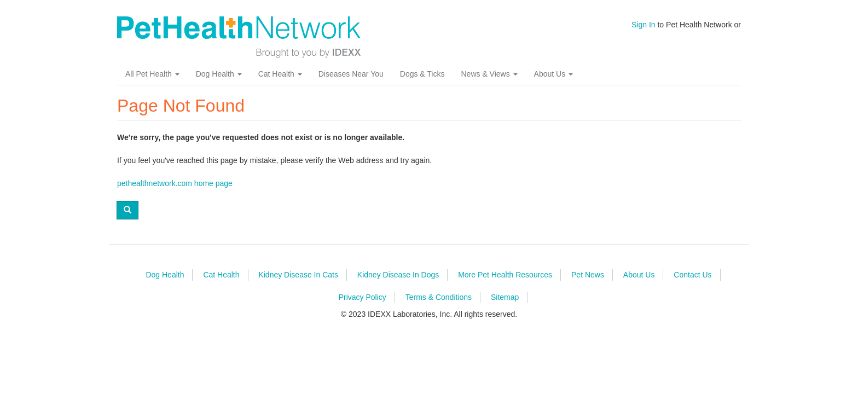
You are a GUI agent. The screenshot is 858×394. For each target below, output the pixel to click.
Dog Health (219, 73)
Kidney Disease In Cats (298, 274)
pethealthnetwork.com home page (175, 183)
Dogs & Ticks (422, 73)
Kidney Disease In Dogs (398, 274)
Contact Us (692, 274)
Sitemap (505, 297)
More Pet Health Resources (505, 274)
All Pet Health (152, 73)
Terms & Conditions (438, 297)
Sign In (643, 24)
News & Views (489, 73)
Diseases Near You (351, 73)
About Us (553, 73)
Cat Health (280, 73)
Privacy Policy (362, 297)
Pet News (587, 274)
